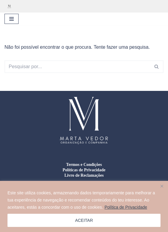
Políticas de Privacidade (84, 170)
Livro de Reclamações (84, 175)
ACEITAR (84, 220)
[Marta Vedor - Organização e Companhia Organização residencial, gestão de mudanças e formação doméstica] (10, 6)
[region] (84, 206)
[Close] (161, 186)
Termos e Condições (84, 164)
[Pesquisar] (77, 66)
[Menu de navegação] (11, 19)
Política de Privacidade (126, 207)
